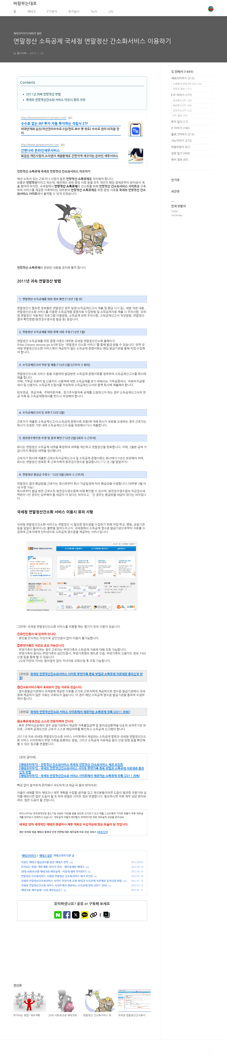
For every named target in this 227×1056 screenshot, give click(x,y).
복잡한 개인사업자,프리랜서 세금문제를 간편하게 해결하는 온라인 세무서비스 (69, 157)
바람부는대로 (25, 5)
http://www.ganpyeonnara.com (40, 146)
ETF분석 (52, 12)
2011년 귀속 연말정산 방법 (43, 95)
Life (110, 12)
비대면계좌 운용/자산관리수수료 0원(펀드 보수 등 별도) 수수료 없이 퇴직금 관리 (70, 132)
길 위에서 (182, 73)
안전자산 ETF (182, 112)
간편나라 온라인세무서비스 (40, 152)
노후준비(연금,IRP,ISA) (187, 85)
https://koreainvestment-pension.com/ (43, 119)
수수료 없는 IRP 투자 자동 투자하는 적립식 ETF (54, 125)
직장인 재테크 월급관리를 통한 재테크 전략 (44, 863)
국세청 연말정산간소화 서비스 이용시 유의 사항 (55, 101)
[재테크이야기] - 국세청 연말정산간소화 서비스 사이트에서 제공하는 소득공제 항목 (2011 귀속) (79, 777)
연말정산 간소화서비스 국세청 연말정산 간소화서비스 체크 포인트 (57, 877)
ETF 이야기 (181, 96)
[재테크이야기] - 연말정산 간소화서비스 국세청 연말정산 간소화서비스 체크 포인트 (71, 766)
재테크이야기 (29, 857)
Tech (94, 12)
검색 (202, 10)
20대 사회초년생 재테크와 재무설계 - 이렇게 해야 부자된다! (54, 873)
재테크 (31, 12)
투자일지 (73, 12)
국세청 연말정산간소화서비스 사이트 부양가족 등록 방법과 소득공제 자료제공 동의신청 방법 (71, 882)
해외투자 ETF (182, 107)
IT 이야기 (180, 129)
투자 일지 (179, 123)
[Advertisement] (82, 950)
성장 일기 (180, 154)
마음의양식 (180, 148)
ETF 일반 (180, 117)
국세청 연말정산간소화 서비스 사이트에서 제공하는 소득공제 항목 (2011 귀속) (79, 713)
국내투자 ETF (182, 102)
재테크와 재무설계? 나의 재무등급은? (41, 891)
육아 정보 (179, 161)
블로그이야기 (182, 135)
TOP (211, 1053)
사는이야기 (181, 142)
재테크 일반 (45, 857)
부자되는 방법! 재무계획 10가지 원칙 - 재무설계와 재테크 (52, 868)
